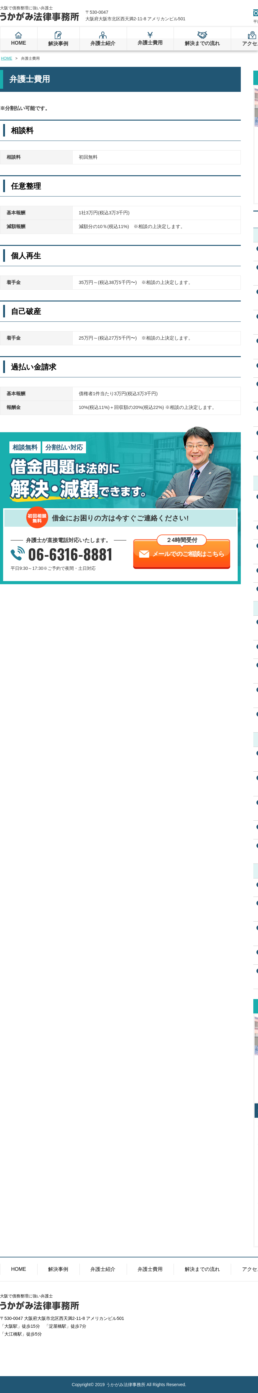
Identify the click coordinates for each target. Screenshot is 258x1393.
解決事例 (58, 43)
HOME (18, 43)
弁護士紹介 (102, 43)
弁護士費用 (150, 42)
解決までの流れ (202, 43)
